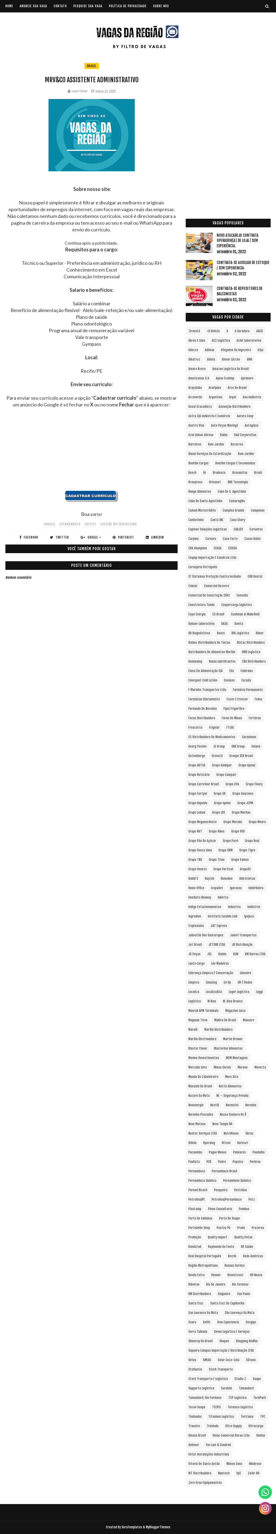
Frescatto (195, 727)
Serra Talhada (197, 1332)
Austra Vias (196, 425)
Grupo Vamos (240, 860)
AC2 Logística (221, 340)
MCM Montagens (237, 1058)
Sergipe (251, 1322)
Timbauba (195, 1417)
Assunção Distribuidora (234, 407)
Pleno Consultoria (220, 1209)
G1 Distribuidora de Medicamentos (211, 737)
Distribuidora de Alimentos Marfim (211, 652)
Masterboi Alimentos (228, 1048)
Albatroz (194, 359)
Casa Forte (230, 539)
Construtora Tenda (201, 605)
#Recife (90, 524)
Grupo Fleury (254, 784)
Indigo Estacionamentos (204, 907)
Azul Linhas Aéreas (200, 435)
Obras (249, 1133)
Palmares (239, 1152)
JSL (209, 954)
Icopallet (217, 888)
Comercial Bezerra (216, 586)
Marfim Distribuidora (218, 1030)
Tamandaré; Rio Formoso (205, 1398)
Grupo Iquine (222, 803)
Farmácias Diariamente (204, 699)
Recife (232, 1256)
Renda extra (196, 1275)
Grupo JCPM (245, 803)
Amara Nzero (197, 369)
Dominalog (195, 661)
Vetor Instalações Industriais (208, 1454)
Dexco (221, 633)
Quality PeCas (243, 1237)
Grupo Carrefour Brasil (203, 784)
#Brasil (49, 524)
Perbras (255, 1162)
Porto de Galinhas (200, 1218)
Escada (246, 680)
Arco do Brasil (237, 388)
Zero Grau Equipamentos (205, 1483)
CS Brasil (218, 614)
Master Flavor (197, 1048)
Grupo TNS (195, 860)
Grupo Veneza (197, 869)
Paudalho (259, 1152)
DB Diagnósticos (199, 633)
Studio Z (240, 1379)
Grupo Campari (226, 775)
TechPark (259, 1398)
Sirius (192, 1360)
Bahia (223, 435)
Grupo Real (252, 841)
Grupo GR (220, 794)
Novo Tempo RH (222, 1124)
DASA (224, 624)
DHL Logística (240, 633)
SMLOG (207, 1360)
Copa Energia (197, 614)
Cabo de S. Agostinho (232, 491)
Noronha (250, 1105)
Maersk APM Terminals (203, 1011)
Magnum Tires (198, 1020)
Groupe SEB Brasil (241, 756)
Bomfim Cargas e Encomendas (235, 463)
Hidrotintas (247, 878)
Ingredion (194, 916)
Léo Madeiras (220, 963)
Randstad (194, 1247)
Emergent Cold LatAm (202, 680)
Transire (194, 1426)
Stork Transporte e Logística (208, 1379)
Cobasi (192, 586)
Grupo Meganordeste (202, 822)
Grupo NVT (195, 831)
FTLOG (230, 727)
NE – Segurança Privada (232, 1096)
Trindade (213, 1426)
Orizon (226, 1143)
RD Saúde (247, 1247)
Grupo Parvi (230, 841)
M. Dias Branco (233, 1001)
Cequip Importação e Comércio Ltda (212, 558)
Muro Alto (231, 1077)
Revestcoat (235, 1275)
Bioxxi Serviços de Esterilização (209, 454)
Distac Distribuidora (251, 643)
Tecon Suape (196, 1407)
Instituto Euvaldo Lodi (222, 916)
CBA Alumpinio (197, 548)
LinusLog (211, 982)
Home (9, 6)
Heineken (227, 878)
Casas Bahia (252, 539)
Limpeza (193, 982)
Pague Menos (217, 1152)
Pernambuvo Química (237, 1181)
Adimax (209, 350)
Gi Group (219, 746)
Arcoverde (195, 397)
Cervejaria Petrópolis (202, 567)
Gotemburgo (196, 756)
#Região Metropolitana (118, 524)
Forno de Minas (232, 718)
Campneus (258, 510)
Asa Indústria (252, 397)
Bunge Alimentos (199, 491)
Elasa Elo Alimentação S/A (205, 671)
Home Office (196, 888)
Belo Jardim (216, 444)
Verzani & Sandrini (218, 1445)
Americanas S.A (198, 378)
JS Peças (194, 954)
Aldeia (211, 359)
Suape (257, 1379)
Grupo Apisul (247, 765)
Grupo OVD (238, 831)
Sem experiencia (228, 1322)
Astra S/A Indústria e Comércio (209, 416)
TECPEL (216, 1407)
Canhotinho (196, 520)
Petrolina (240, 1190)
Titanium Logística (221, 1417)
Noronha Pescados (200, 1114)
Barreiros (194, 444)
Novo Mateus (197, 1124)
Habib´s (193, 878)
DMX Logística (251, 652)
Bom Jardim (246, 454)
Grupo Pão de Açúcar (202, 841)
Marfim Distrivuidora (202, 1039)
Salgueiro (224, 1294)
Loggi (259, 992)
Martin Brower (233, 1039)
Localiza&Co (214, 992)
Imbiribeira (256, 888)
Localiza (193, 992)
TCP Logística (237, 1398)
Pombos (244, 1209)
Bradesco (219, 473)
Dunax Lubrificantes (222, 661)
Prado (241, 1228)
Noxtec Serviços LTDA (202, 1133)
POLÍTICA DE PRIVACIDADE (128, 6)
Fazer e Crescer (237, 699)
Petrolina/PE (196, 1199)
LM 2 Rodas (245, 982)
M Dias (212, 1001)
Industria (234, 907)
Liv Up (227, 982)
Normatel (232, 1105)
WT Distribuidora (199, 1473)
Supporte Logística (201, 1388)
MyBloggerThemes (158, 1527)
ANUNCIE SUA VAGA (33, 6)
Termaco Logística (240, 1407)
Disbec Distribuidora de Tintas (209, 643)
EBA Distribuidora (254, 661)
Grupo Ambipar (222, 765)
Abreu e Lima (196, 340)
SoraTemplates (132, 1527)
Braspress (195, 482)
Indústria (253, 907)
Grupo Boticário (199, 775)
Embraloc (247, 671)
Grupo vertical (223, 869)
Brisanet (215, 482)
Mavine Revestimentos (203, 1058)
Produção (194, 1237)
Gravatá (217, 756)
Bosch (192, 473)
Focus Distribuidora (201, 718)
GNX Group (238, 746)
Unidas (260, 1435)
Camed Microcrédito (202, 510)
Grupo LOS (218, 812)
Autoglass (251, 425)
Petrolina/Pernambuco (227, 1199)
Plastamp (194, 1209)
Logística (194, 1001)
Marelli (193, 1030)
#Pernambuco (70, 524)
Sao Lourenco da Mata (203, 1313)
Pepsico (238, 1162)
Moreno (243, 1067)
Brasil (91, 66)
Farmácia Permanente (248, 690)
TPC (262, 1417)
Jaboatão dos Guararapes (205, 935)
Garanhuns (249, 737)
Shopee (224, 1341)
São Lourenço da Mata (239, 1313)
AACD (259, 331)
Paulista (194, 1162)
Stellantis (195, 1369)
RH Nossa (256, 1275)
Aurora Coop (245, 416)
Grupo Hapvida (197, 803)
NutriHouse (231, 1133)
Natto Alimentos (230, 1086)
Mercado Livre (197, 1067)
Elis (231, 671)
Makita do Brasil (225, 1020)
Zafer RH (253, 1473)
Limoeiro (245, 973)
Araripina (215, 388)
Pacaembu (195, 1152)
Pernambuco (196, 1171)
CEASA (218, 548)
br (204, 473)
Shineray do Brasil (200, 1341)
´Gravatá (194, 331)
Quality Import (217, 1237)
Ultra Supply (233, 1426)
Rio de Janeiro (215, 1284)
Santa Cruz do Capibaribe (227, 1303)
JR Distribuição (242, 945)
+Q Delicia (213, 331)
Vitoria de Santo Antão (204, 1464)
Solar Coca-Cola (228, 1360)
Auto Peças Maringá (224, 425)
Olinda (192, 1143)
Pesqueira (220, 1190)
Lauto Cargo (196, 963)
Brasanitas (239, 473)
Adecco (193, 350)
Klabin (222, 954)
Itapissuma (196, 926)
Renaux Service (235, 1266)
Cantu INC (217, 520)
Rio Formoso (240, 1284)
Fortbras (255, 718)
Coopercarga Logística (236, 605)
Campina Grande (233, 510)
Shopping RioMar (247, 1341)
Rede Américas (253, 1256)
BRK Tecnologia (238, 482)
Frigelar (214, 727)
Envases (229, 680)
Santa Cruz (195, 1303)
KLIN (235, 954)
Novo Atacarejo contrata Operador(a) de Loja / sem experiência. (237, 240)
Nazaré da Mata (199, 1096)
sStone (251, 1360)
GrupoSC (245, 869)
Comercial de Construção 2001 (209, 595)
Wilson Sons (234, 1464)
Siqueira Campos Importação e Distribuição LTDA (221, 1350)
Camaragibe (237, 501)
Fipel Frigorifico (233, 709)
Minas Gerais (222, 1067)
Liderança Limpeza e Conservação (210, 973)
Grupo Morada (232, 822)
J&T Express (219, 926)
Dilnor (260, 633)
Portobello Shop (199, 1228)
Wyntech (224, 1473)
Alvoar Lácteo (231, 359)
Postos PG (223, 1228)
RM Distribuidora (199, 1294)
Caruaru (210, 539)
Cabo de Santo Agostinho (205, 501)
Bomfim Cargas (198, 463)
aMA (249, 359)
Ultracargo (256, 1426)
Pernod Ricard (197, 1190)
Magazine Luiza (235, 1011)
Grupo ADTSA (196, 765)
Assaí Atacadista (200, 407)
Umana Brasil (197, 1435)
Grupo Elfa (232, 784)
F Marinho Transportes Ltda (207, 690)
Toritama (247, 1417)
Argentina (215, 397)
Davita (238, 624)
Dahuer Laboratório (201, 624)
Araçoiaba (195, 388)
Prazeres (258, 1228)
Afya (260, 350)
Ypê (238, 1473)
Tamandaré (246, 1388)
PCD (208, 1162)
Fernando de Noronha (202, 709)
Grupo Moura (257, 822)
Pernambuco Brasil (224, 1171)
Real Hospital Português (204, 1256)
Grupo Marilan (241, 812)
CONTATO (60, 6)
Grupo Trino (217, 860)
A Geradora (242, 331)
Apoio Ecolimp (225, 378)
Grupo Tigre (247, 850)
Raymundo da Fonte (221, 1247)
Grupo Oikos (217, 831)
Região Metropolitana (203, 1266)
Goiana (255, 746)
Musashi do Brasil (200, 1086)
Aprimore (247, 378)
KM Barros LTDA (255, 954)
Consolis (242, 595)
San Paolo (243, 1294)
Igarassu (236, 888)
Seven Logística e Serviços (232, 1332)
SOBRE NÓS (161, 6)
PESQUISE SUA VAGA (87, 6)
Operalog (209, 1143)
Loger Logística (239, 992)
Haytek (209, 878)
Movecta (260, 1067)
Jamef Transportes (243, 935)
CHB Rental (255, 576)
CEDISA (232, 548)
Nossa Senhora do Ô (233, 1114)
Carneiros (256, 529)
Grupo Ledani (196, 812)
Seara (192, 1322)
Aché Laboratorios (249, 340)
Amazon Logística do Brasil (230, 369)
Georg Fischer (197, 746)
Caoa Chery (237, 520)
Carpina (193, 539)
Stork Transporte (221, 1369)
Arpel (232, 397)
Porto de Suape (229, 1218)
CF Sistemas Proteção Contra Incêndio (214, 576)
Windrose (255, 1464)
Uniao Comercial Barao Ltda (231, 1435)
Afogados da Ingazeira (236, 350)
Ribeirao (193, 1284)
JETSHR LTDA (217, 945)
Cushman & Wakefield (245, 614)
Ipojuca (249, 916)
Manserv (248, 1020)
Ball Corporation (245, 435)
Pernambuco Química (202, 1181)
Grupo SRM (226, 850)
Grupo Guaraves (242, 794)
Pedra (222, 1162)
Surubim (226, 1388)
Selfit (207, 1322)
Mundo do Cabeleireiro (203, 1077)
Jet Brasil (195, 945)
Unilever (193, 1445)
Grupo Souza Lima (200, 850)
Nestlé (214, 1105)
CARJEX (238, 529)
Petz (252, 1199)
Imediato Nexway (199, 897)
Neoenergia (195, 1105)
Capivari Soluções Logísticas (207, 529)
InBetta (223, 897)
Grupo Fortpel (197, 794)
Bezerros (237, 444)
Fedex (258, 699)
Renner (216, 1275)
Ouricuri (242, 1143)
